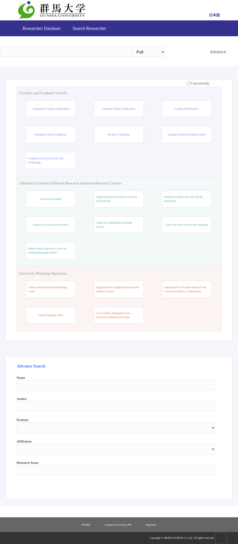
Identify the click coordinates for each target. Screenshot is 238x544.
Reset (194, 485)
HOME (86, 524)
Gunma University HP (118, 524)
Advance (218, 51)
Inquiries (151, 524)
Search (185, 51)
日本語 (214, 15)
